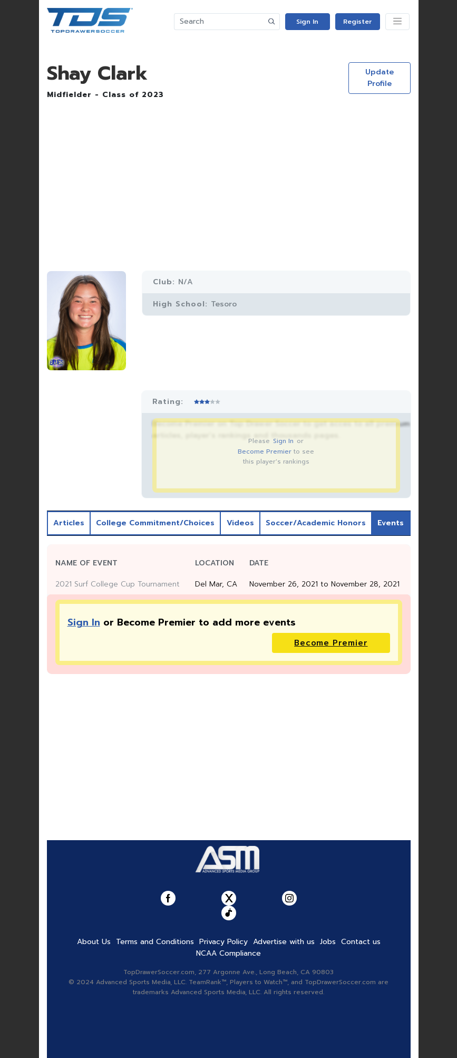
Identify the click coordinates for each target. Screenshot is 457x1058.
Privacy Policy (223, 941)
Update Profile (379, 77)
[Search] (219, 21)
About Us (94, 941)
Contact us (361, 941)
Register (357, 21)
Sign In (307, 21)
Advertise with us (284, 941)
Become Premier (264, 451)
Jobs (328, 941)
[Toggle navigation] (397, 21)
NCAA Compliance (228, 953)
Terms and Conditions (155, 941)
